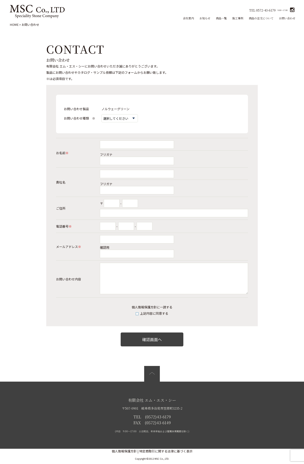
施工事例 (237, 18)
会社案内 (188, 18)
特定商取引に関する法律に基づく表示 (166, 451)
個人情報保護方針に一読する (152, 307)
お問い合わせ (287, 18)
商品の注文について (261, 18)
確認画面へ (152, 339)
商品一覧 (221, 18)
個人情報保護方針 (124, 451)
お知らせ (204, 18)
